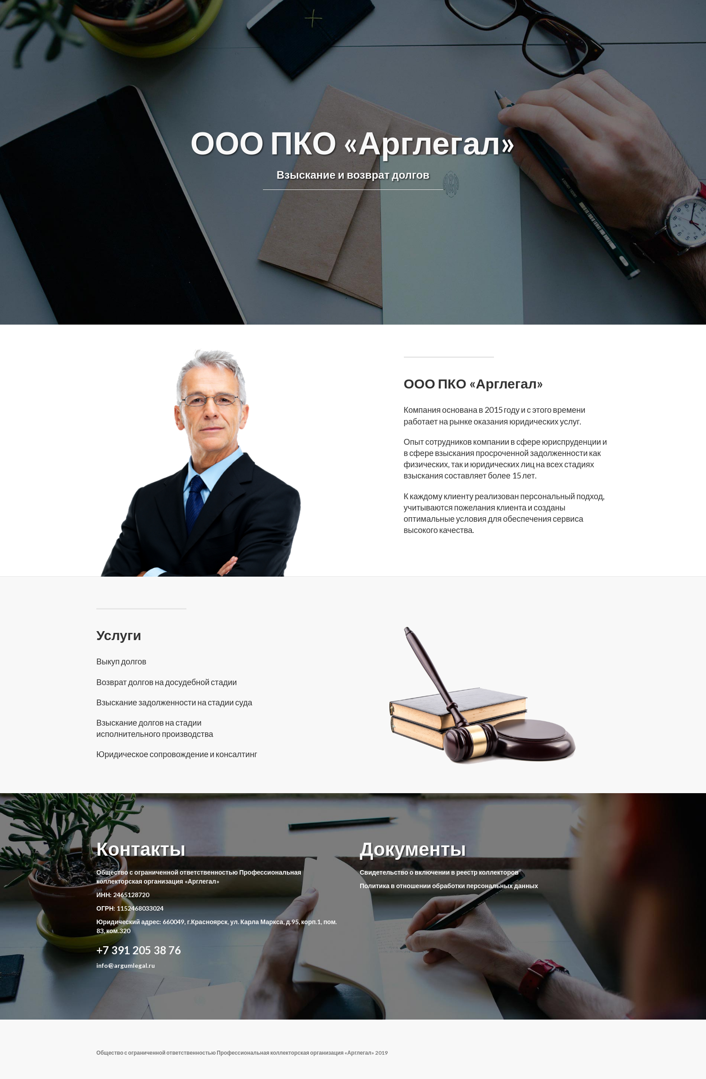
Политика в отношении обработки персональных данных (449, 885)
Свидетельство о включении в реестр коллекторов (439, 872)
